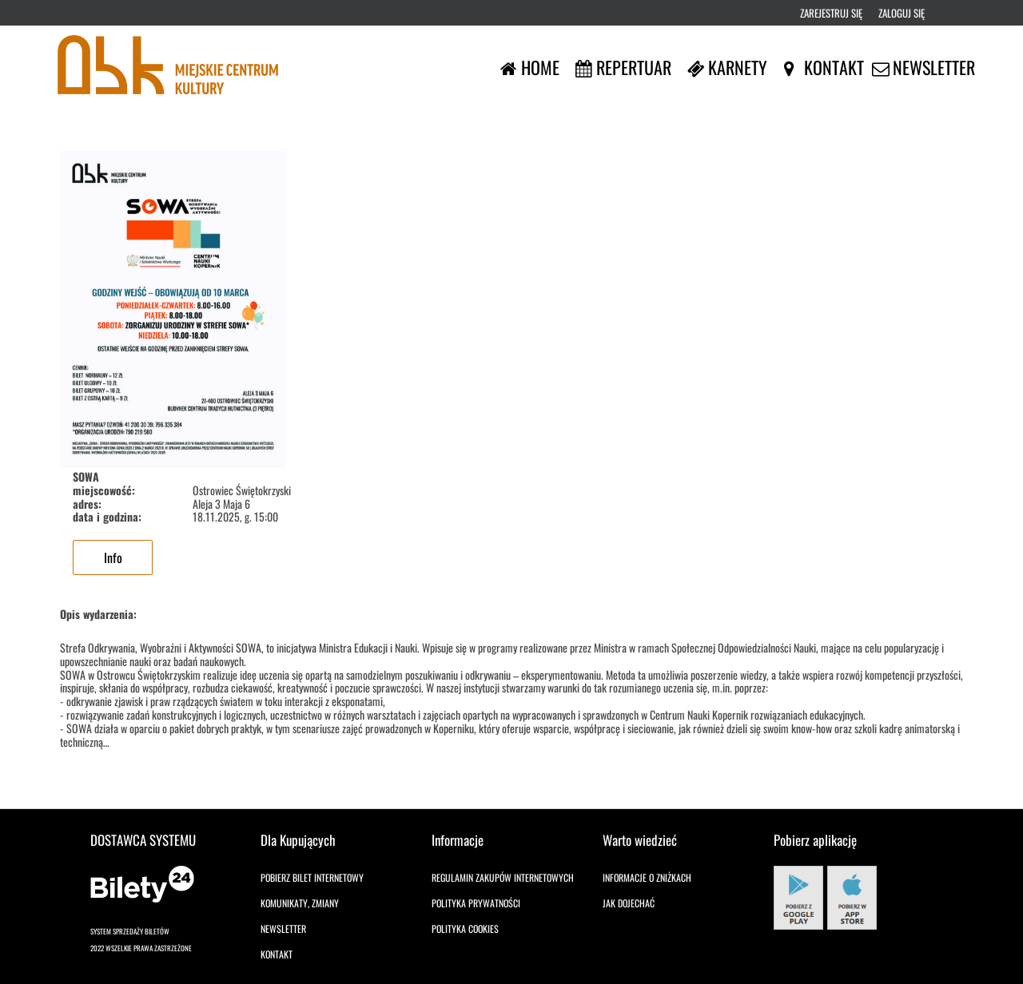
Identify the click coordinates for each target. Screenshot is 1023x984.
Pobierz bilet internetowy (312, 877)
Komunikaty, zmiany (300, 903)
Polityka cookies (465, 928)
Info (113, 557)
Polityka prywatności (476, 903)
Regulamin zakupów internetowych (503, 877)
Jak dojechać (629, 903)
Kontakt (277, 954)
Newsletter (283, 928)
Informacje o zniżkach (647, 877)
